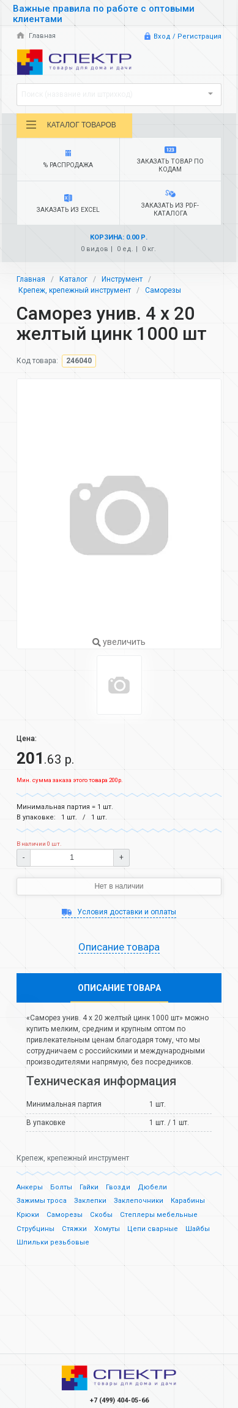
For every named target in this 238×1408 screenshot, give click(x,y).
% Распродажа (68, 159)
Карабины (188, 1201)
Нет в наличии (118, 886)
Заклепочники (138, 1201)
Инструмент (122, 279)
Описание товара (119, 947)
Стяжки (74, 1229)
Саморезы (163, 290)
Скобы (101, 1215)
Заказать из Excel (68, 204)
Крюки (28, 1215)
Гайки (89, 1187)
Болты (61, 1187)
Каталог (73, 279)
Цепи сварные (152, 1229)
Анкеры (30, 1187)
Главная (36, 36)
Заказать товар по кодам (170, 159)
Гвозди (118, 1187)
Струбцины (35, 1229)
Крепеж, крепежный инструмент (75, 290)
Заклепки (90, 1201)
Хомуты (107, 1229)
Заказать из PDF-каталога (170, 203)
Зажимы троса (42, 1201)
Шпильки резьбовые (53, 1242)
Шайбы (197, 1229)
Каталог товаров (71, 125)
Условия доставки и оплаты (119, 912)
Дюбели (152, 1187)
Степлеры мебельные (159, 1215)
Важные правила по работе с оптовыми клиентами (104, 13)
